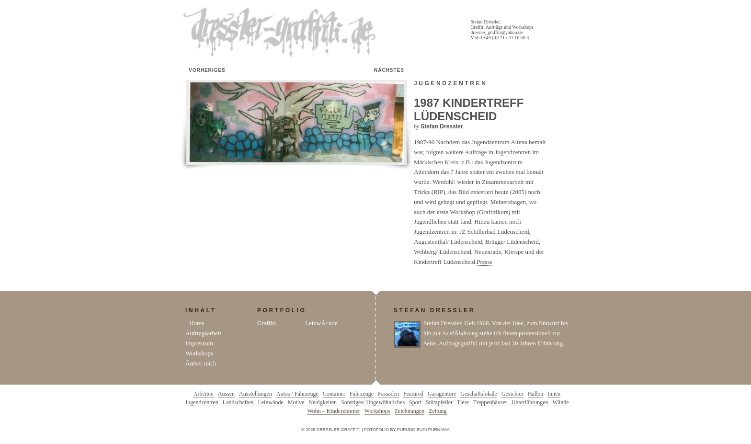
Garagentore (442, 393)
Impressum (199, 343)
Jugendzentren (450, 83)
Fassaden (388, 393)
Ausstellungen (255, 393)
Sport (415, 402)
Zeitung (437, 411)
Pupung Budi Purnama (423, 429)
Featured (413, 393)
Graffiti (266, 323)
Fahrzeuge (362, 393)
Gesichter (512, 393)
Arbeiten (203, 393)
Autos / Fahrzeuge (297, 393)
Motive (296, 402)
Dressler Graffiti (281, 32)
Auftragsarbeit (203, 333)
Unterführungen (530, 402)
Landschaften (238, 402)
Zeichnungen (410, 411)
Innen (553, 393)
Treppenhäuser (490, 402)
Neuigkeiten (322, 402)
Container (334, 393)
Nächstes (389, 70)
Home (197, 323)
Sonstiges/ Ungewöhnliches (373, 402)
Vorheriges (207, 70)
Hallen (535, 393)
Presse (484, 261)
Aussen (226, 393)
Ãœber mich (200, 363)
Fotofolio (376, 429)
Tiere (463, 402)
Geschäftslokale (478, 393)
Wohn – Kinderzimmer (333, 411)
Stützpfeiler (439, 402)
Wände (561, 402)
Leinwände (270, 402)
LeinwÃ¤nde (321, 323)
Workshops (199, 353)
